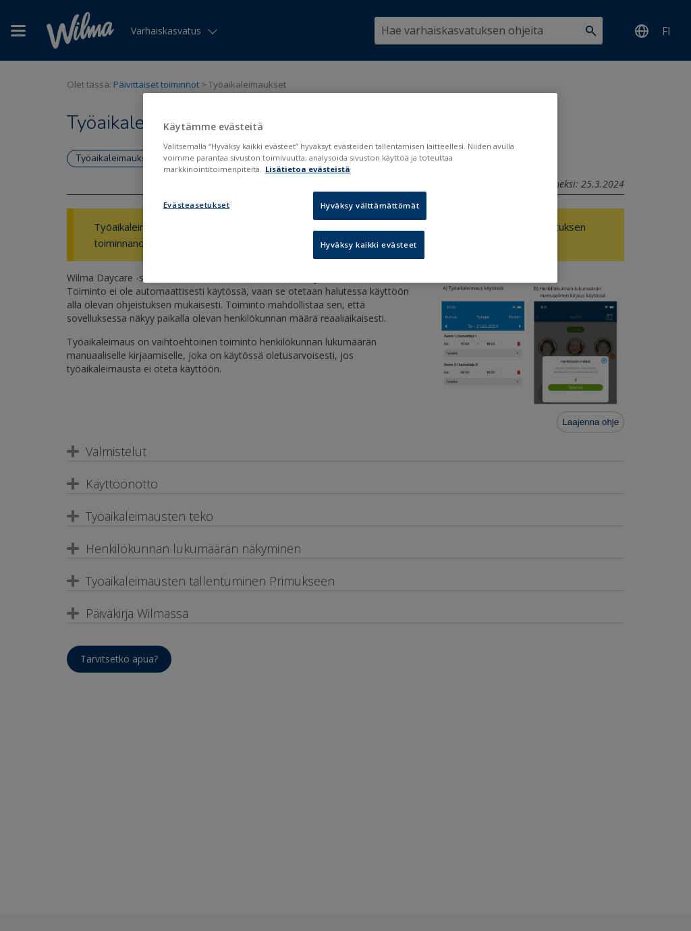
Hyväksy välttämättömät (370, 205)
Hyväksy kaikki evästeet (369, 244)
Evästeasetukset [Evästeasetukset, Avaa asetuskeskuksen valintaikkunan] (196, 205)
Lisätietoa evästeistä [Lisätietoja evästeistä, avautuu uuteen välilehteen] (307, 169)
